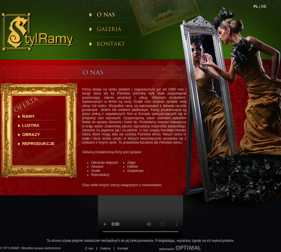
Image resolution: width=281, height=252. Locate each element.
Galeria (105, 248)
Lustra (30, 125)
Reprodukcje (38, 143)
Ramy (28, 116)
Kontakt (123, 248)
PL (256, 6)
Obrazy (31, 134)
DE (263, 6)
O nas (89, 248)
